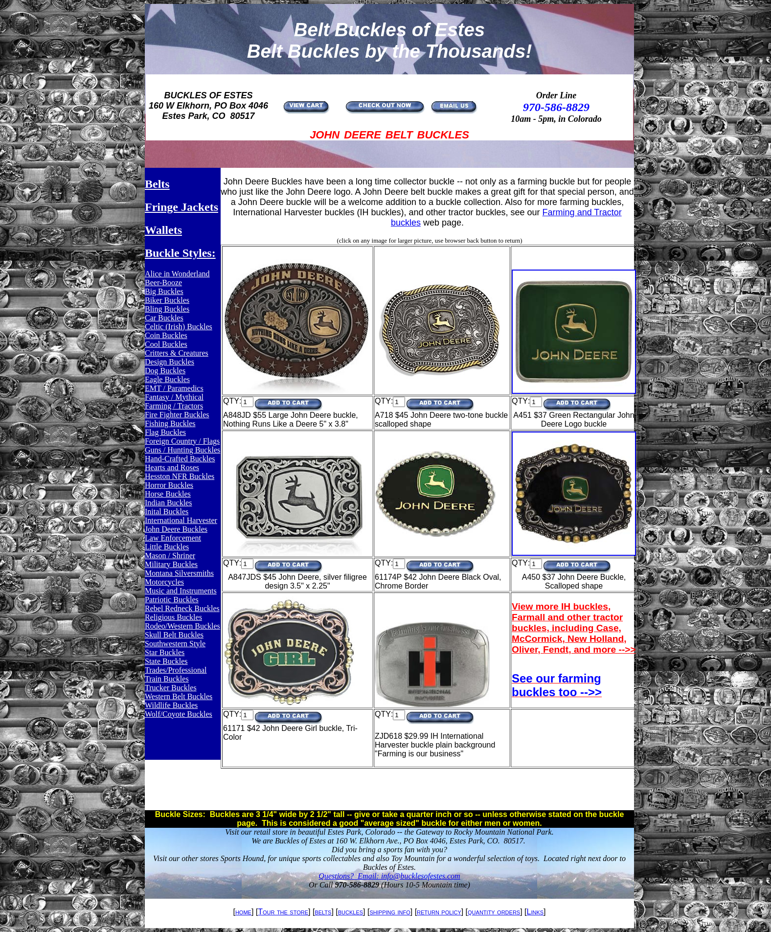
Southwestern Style (175, 643)
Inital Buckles (166, 511)
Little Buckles (167, 547)
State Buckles (166, 661)
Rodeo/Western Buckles (182, 626)
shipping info (389, 912)
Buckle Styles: (180, 253)
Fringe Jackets (181, 207)
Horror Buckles (169, 485)
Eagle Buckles (167, 379)
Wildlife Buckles (171, 705)
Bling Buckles (167, 309)
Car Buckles (164, 318)
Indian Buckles (168, 503)
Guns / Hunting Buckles (182, 450)
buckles (350, 912)
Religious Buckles (173, 617)
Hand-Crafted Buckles (180, 459)
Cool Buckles (166, 344)
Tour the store (283, 912)
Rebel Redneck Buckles (182, 608)
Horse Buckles (168, 494)
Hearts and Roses (172, 467)
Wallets (163, 230)
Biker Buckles (167, 300)
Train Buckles (167, 679)
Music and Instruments (181, 591)
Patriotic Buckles (172, 599)
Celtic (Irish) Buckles (178, 326)
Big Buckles (164, 291)
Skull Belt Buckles (174, 635)
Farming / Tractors (174, 406)
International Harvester (181, 520)
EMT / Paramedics (174, 388)
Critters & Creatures (176, 353)
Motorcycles (164, 582)
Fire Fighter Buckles (177, 414)
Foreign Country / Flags (182, 441)
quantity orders (494, 912)
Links (535, 912)
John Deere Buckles (176, 529)
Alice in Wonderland (177, 274)
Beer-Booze (163, 282)
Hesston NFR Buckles (179, 476)
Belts (157, 184)
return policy (439, 912)
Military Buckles (171, 564)
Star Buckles (164, 652)
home (243, 912)
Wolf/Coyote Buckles (178, 714)
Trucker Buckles (171, 687)
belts (323, 912)
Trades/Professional (176, 670)
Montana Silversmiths (179, 573)
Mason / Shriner (170, 555)
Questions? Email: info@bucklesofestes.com (389, 876)
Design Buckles (169, 362)
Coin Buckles (166, 335)
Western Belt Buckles (178, 696)
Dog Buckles (165, 370)
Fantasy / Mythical (174, 397)
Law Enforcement (173, 538)
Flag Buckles (165, 432)
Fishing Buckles (170, 423)
